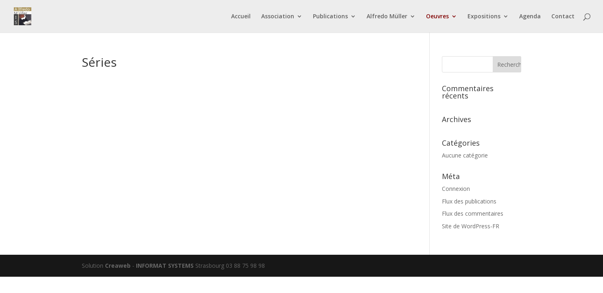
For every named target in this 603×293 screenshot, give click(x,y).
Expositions (484, 16)
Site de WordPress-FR (470, 226)
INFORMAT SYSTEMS (165, 265)
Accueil (241, 16)
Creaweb (118, 265)
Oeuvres (437, 16)
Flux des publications (469, 201)
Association (277, 16)
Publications (330, 16)
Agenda (530, 16)
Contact (563, 16)
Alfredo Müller (387, 16)
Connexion (456, 188)
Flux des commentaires (472, 213)
